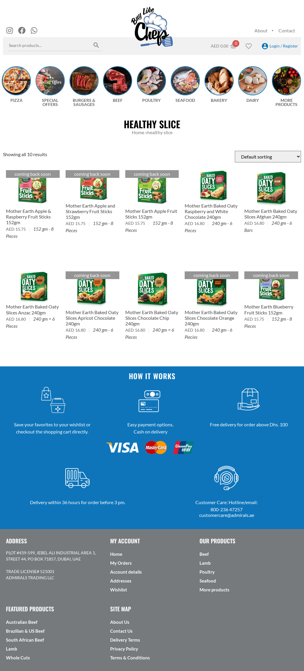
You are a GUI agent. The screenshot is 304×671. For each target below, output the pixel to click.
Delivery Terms (125, 639)
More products (214, 589)
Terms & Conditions (130, 657)
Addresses (121, 580)
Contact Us (121, 631)
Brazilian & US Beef (25, 631)
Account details (126, 572)
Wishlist (118, 589)
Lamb (205, 563)
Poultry (207, 572)
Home (116, 554)
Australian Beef (21, 622)
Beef (204, 554)
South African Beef (25, 639)
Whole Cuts (18, 657)
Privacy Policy (124, 648)
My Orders (121, 563)
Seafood (208, 580)
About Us (119, 622)
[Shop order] (268, 156)
